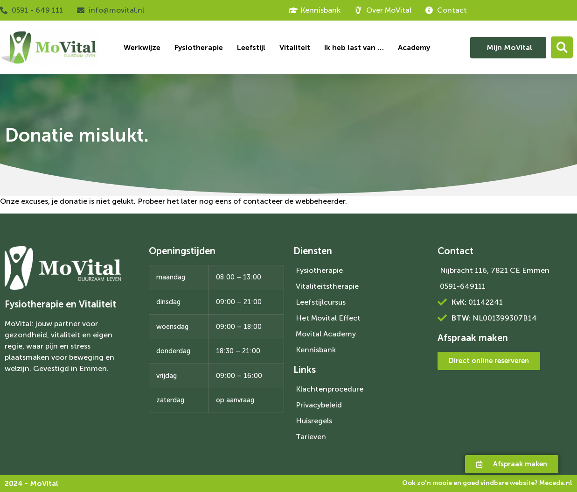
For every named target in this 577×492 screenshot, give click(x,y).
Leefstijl (251, 47)
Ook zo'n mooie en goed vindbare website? (487, 483)
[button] (562, 47)
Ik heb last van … (354, 47)
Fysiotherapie (198, 47)
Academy (414, 47)
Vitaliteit (294, 47)
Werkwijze (142, 47)
